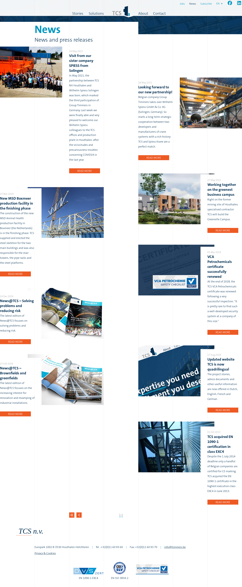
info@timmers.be (175, 547)
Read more (84, 171)
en (218, 3)
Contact (159, 13)
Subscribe (206, 4)
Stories (77, 13)
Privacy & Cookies (45, 553)
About (143, 13)
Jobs (182, 4)
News (192, 4)
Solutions (96, 13)
